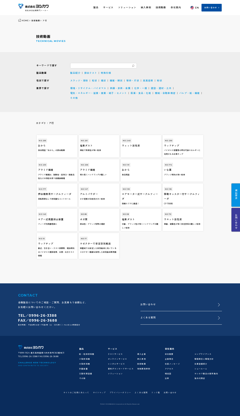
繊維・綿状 (116, 80)
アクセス (169, 369)
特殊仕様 (106, 72)
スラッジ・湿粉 (79, 80)
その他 (74, 98)
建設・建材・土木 (161, 88)
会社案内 (176, 7)
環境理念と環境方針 (204, 359)
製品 (96, 7)
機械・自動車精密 (165, 93)
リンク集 (155, 393)
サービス (108, 7)
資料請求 (235, 194)
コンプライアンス (203, 354)
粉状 (159, 80)
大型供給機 (84, 364)
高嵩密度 (148, 80)
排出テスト (90, 72)
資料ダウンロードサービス (121, 369)
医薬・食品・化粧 (141, 93)
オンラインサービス (117, 359)
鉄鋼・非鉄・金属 (120, 88)
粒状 (94, 80)
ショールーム (200, 369)
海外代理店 (199, 378)
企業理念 (169, 359)
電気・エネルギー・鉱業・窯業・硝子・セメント (98, 93)
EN (194, 7)
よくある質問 (148, 317)
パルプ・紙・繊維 (189, 93)
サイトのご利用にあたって (76, 393)
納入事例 (146, 7)
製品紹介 (75, 72)
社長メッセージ (172, 364)
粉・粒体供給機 (86, 354)
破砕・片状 (132, 80)
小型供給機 (84, 359)
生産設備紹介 (200, 364)
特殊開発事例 (143, 369)
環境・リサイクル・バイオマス (88, 88)
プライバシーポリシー (120, 393)
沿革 (167, 378)
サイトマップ (99, 393)
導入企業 (141, 354)
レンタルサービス (116, 364)
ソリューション (127, 7)
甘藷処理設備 (85, 374)
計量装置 (83, 369)
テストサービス (115, 354)
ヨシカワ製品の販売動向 (206, 374)
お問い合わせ (210, 8)
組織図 (168, 374)
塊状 (103, 80)
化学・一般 (140, 88)
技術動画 (161, 7)
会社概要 (169, 354)
